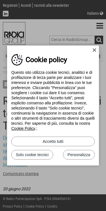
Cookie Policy (23, 128)
